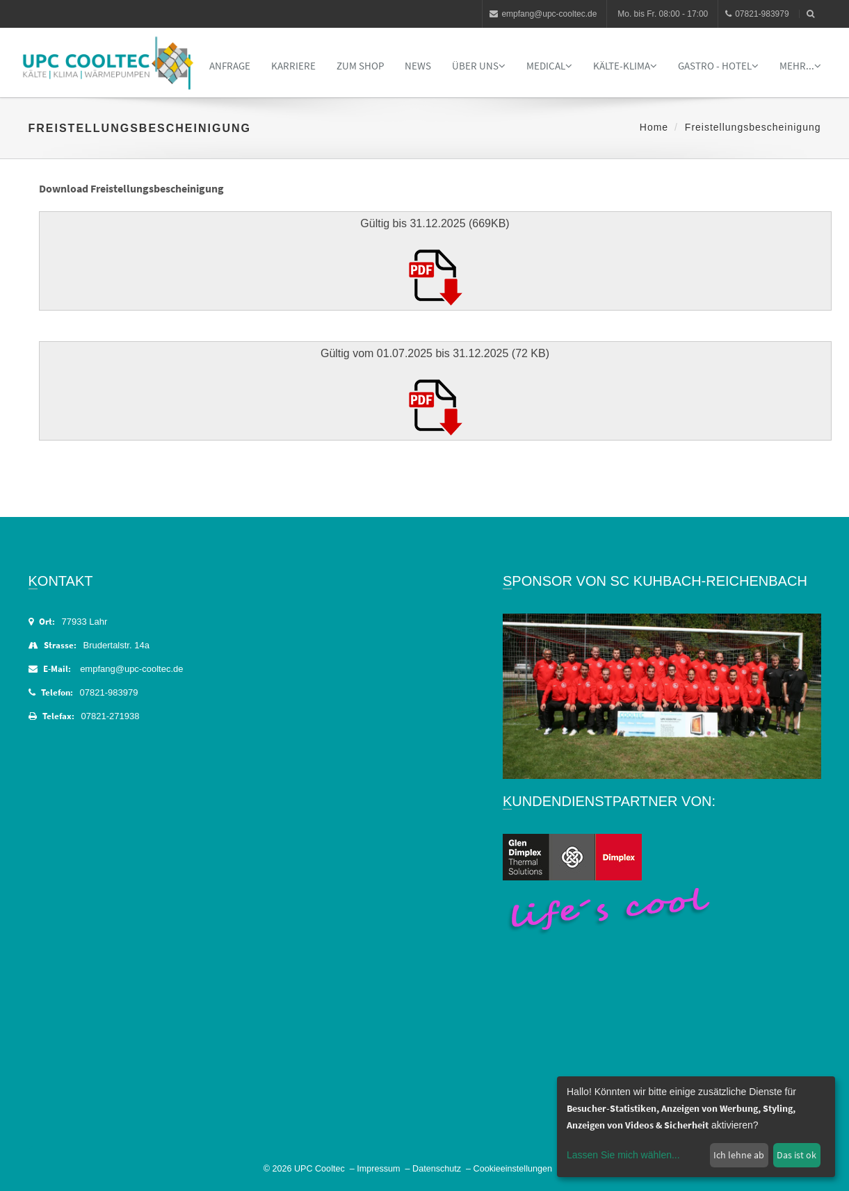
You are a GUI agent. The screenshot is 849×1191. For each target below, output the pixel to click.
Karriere (293, 65)
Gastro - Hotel (718, 65)
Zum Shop (360, 65)
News (418, 65)
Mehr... (800, 65)
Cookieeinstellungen (513, 1169)
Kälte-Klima (625, 65)
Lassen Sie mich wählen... (623, 1154)
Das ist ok (796, 1155)
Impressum (378, 1169)
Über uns (479, 65)
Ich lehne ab (738, 1155)
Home (654, 127)
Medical (549, 65)
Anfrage (229, 65)
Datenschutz (436, 1169)
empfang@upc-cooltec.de (543, 14)
